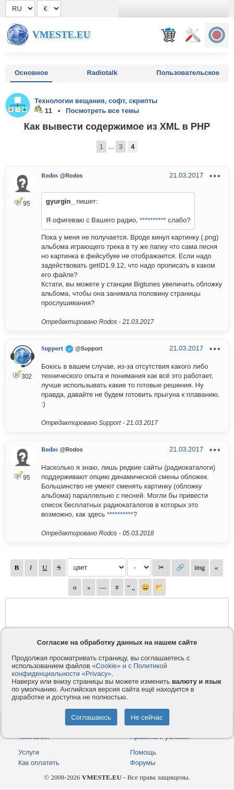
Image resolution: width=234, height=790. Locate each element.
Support (52, 348)
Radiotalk (102, 73)
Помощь (143, 752)
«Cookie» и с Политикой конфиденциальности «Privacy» (89, 670)
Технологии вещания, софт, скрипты (95, 101)
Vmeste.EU (61, 34)
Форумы (143, 763)
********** (153, 220)
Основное (31, 73)
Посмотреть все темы (102, 111)
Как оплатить (38, 763)
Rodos (49, 175)
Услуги (28, 752)
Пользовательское (187, 73)
